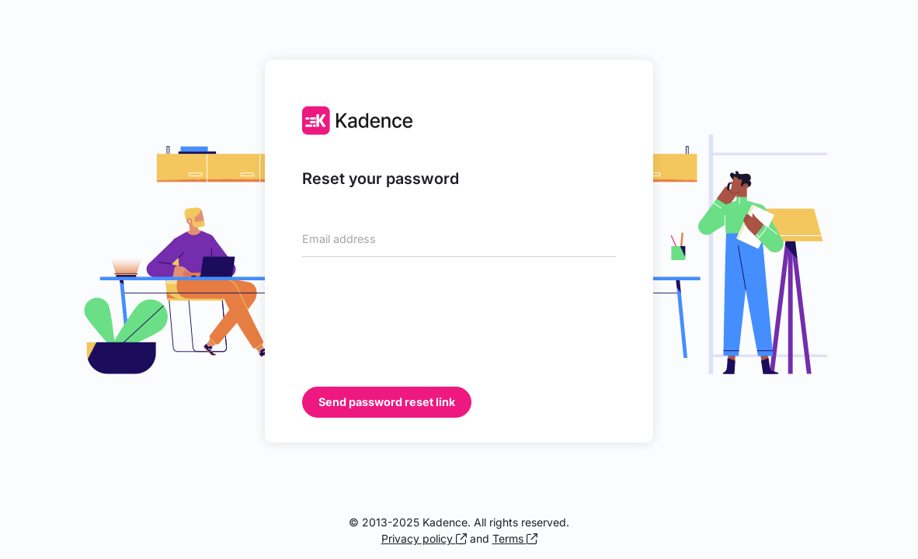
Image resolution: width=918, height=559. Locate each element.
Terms (514, 538)
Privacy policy (424, 538)
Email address (339, 239)
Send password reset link (386, 401)
